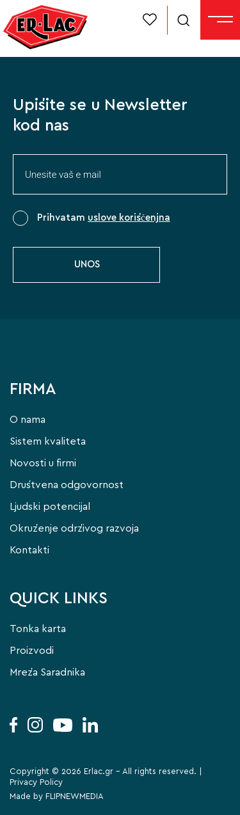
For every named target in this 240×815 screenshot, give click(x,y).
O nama (27, 420)
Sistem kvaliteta (48, 441)
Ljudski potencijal (50, 507)
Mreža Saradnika (47, 672)
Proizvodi (32, 650)
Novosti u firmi (43, 463)
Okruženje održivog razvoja (74, 528)
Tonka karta (38, 629)
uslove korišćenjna (129, 218)
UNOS (87, 264)
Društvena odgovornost (67, 485)
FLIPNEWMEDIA (74, 797)
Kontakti (29, 550)
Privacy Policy (36, 783)
